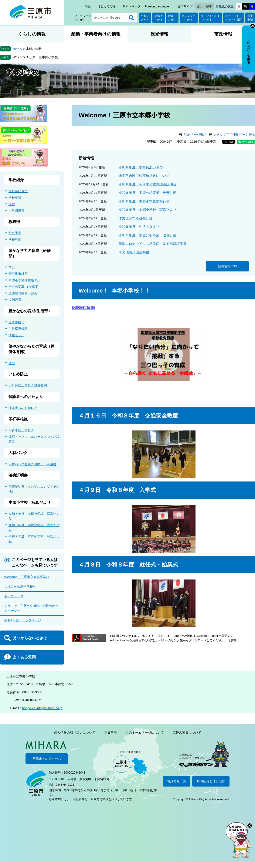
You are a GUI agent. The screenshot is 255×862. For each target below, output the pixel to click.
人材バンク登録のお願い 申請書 (32, 464)
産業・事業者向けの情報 (95, 33)
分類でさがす (145, 17)
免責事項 (110, 732)
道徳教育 (14, 299)
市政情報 (223, 33)
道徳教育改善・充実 (22, 293)
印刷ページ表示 (195, 134)
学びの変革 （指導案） (24, 286)
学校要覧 (14, 197)
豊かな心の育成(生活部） (30, 311)
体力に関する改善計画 (136, 218)
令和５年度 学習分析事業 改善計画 (147, 235)
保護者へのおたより (25, 397)
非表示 (252, 25)
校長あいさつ (18, 191)
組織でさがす (158, 17)
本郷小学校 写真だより (29, 502)
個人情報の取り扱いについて (74, 732)
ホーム (17, 49)
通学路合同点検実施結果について (144, 176)
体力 (11, 363)
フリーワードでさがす (82, 17)
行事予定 (14, 233)
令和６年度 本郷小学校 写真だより (147, 210)
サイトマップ (131, 6)
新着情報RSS (227, 266)
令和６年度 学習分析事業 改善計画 (147, 193)
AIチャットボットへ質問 (233, 17)
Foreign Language (157, 6)
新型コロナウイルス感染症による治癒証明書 (153, 244)
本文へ (88, 6)
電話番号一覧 (176, 781)
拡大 (200, 6)
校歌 (11, 204)
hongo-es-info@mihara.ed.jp (42, 708)
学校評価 (14, 239)
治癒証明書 (18, 475)
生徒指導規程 (18, 328)
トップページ (13, 596)
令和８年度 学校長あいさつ (141, 167)
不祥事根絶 (18, 419)
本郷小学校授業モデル (24, 280)
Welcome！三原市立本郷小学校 (35, 57)
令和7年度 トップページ (22, 620)
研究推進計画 (18, 273)
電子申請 (250, 17)
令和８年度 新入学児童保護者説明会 (147, 184)
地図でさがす (172, 17)
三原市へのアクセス (47, 758)
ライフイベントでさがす (210, 17)
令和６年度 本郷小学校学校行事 (144, 201)
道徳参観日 (16, 322)
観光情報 (159, 33)
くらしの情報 (32, 33)
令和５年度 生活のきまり (139, 227)
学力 (11, 267)
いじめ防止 (18, 374)
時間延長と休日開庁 (211, 781)
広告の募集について (187, 732)
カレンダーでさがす (189, 17)
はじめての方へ (108, 6)
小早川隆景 (16, 210)
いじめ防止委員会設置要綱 (27, 385)
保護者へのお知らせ (22, 408)
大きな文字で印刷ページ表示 (234, 134)
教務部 (14, 222)
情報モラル (16, 335)
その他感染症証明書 (134, 252)
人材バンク (18, 453)
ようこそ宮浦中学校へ (20, 586)
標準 (209, 6)
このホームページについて (145, 732)
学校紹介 (16, 180)
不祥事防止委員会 (21, 430)
